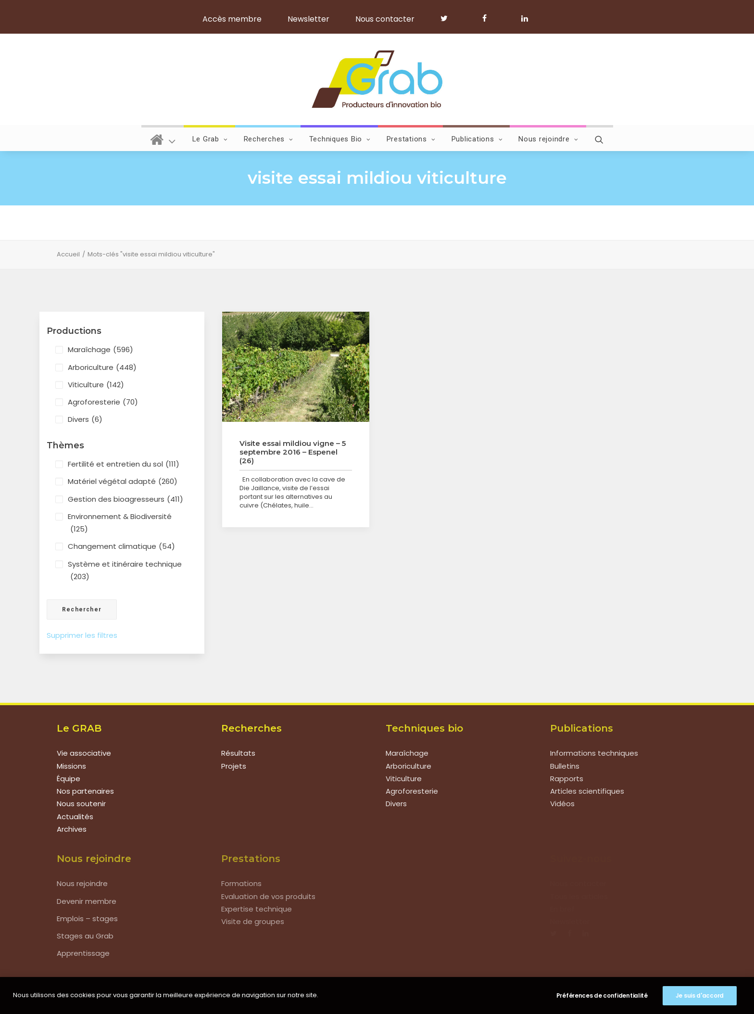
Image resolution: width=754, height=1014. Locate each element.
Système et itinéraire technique (125, 571)
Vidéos (562, 804)
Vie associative (84, 753)
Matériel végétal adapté (122, 481)
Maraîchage (100, 349)
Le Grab (210, 139)
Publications (477, 139)
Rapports (566, 778)
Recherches (268, 139)
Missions (71, 766)
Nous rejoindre (548, 139)
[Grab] (376, 79)
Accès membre (232, 19)
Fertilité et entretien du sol (123, 464)
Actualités (75, 816)
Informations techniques (594, 753)
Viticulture (96, 385)
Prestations (411, 139)
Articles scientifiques (587, 791)
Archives (72, 829)
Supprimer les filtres (82, 635)
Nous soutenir (81, 804)
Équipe (68, 778)
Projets (233, 766)
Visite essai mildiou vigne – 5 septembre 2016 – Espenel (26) (292, 452)
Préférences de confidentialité (602, 995)
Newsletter (308, 19)
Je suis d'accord (700, 995)
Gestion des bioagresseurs (125, 499)
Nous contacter (385, 19)
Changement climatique (121, 546)
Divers (85, 419)
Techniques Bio (340, 139)
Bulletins (564, 766)
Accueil (68, 254)
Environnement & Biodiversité (120, 523)
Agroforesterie (103, 402)
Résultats (238, 753)
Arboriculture (102, 367)
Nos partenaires (85, 791)
